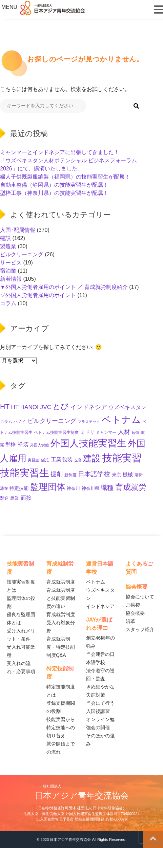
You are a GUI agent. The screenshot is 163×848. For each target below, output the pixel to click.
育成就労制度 (60, 582)
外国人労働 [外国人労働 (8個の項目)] (39, 445)
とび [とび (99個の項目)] (61, 406)
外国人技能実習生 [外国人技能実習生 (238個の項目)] (88, 443)
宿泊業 (8, 271)
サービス (11, 262)
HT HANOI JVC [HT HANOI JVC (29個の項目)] (31, 407)
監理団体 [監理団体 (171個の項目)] (47, 487)
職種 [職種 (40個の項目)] (107, 487)
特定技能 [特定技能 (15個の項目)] (18, 488)
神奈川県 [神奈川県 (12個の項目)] (90, 488)
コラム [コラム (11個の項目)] (6, 421)
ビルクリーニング (21, 254)
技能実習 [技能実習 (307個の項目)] (122, 457)
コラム (8, 303)
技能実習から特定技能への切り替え (60, 727)
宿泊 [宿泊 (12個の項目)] (45, 460)
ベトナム (95, 582)
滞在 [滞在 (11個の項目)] (4, 488)
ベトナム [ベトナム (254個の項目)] (121, 419)
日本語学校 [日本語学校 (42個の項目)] (94, 474)
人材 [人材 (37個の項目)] (124, 431)
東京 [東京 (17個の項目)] (116, 474)
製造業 (8, 246)
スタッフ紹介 (140, 629)
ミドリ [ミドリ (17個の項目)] (87, 432)
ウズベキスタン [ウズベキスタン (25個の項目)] (127, 407)
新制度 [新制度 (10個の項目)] (70, 475)
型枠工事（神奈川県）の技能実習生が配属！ (54, 193)
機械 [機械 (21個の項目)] (128, 474)
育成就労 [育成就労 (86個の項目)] (130, 487)
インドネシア (100, 606)
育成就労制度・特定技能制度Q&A (60, 647)
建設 (5, 238)
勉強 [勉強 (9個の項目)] (135, 432)
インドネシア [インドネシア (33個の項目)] (88, 407)
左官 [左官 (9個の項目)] (78, 460)
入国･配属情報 (17, 230)
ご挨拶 (133, 605)
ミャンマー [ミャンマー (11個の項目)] (106, 432)
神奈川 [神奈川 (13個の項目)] (73, 488)
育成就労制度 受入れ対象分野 (60, 622)
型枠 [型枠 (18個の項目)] (10, 444)
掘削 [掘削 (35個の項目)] (56, 474)
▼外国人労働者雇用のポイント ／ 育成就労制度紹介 (64, 287)
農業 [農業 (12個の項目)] (14, 498)
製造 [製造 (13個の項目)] (4, 498)
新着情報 (11, 279)
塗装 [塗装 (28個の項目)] (23, 444)
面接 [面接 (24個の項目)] (26, 498)
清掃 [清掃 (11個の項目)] (139, 475)
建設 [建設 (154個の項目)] (92, 458)
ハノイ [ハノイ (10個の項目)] (20, 421)
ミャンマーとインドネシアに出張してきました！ (59, 152)
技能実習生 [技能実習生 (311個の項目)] (24, 472)
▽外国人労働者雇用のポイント (38, 295)
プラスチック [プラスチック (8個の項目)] (89, 422)
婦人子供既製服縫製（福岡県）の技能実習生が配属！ (65, 177)
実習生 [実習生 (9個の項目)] (33, 460)
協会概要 (135, 613)
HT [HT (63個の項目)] (4, 406)
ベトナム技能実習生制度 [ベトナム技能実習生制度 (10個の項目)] (56, 432)
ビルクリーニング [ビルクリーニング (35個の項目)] (51, 421)
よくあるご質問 (139, 568)
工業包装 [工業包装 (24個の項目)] (62, 459)
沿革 (130, 621)
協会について (140, 597)
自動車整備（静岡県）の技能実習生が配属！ (54, 185)
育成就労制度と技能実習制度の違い (60, 598)
